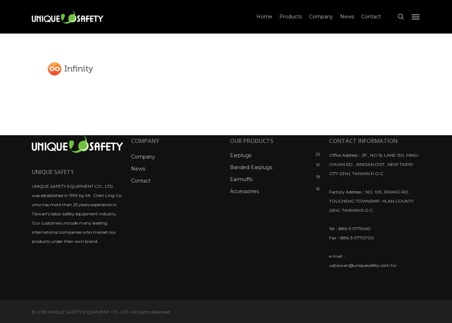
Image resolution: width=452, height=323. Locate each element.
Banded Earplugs (251, 167)
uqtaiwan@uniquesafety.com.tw (363, 265)
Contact (141, 181)
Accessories (244, 191)
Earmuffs (241, 179)
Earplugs (240, 155)
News (138, 169)
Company (143, 157)
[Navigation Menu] (416, 16)
